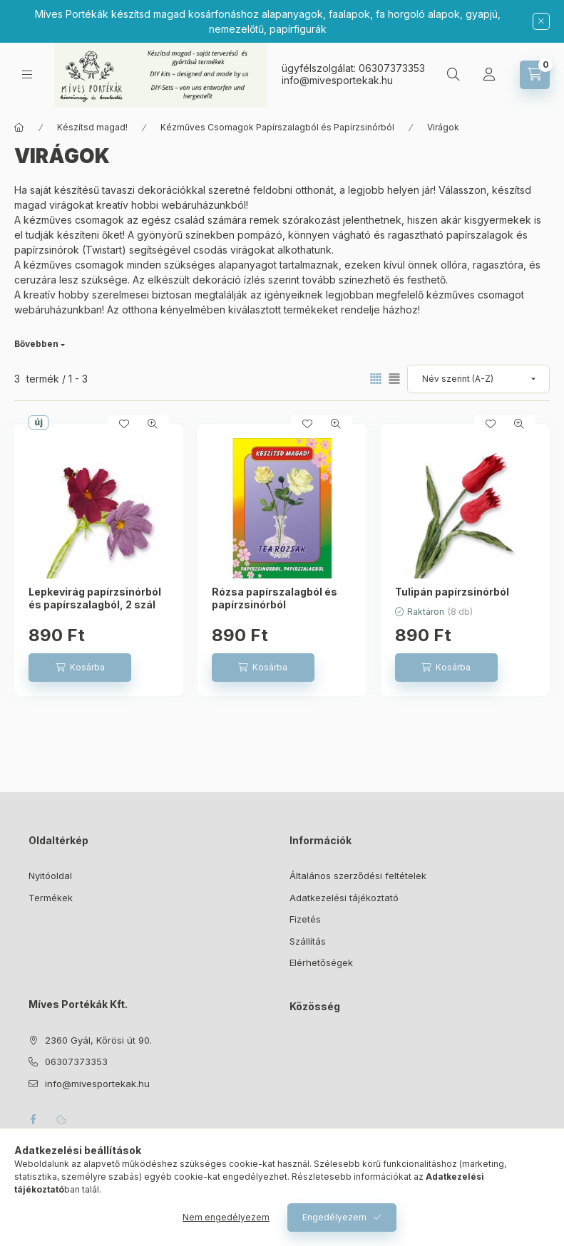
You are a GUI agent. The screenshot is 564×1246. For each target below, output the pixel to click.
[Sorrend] (478, 379)
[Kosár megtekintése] (535, 75)
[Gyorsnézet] (152, 423)
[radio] (394, 378)
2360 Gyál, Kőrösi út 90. (98, 1040)
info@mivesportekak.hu (97, 1083)
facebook (33, 1119)
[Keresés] (453, 75)
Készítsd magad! (92, 127)
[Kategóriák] (27, 74)
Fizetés (305, 919)
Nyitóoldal (50, 875)
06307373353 (392, 68)
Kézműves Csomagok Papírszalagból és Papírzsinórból (277, 127)
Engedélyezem (334, 1217)
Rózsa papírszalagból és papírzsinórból (274, 598)
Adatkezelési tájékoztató (344, 897)
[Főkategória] (19, 127)
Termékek (51, 897)
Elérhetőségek (321, 962)
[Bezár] (541, 21)
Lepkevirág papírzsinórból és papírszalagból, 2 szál (95, 598)
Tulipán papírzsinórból (452, 592)
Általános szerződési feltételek (357, 875)
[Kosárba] (80, 667)
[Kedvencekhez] (124, 423)
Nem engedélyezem (226, 1217)
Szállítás (307, 941)
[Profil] (489, 75)
